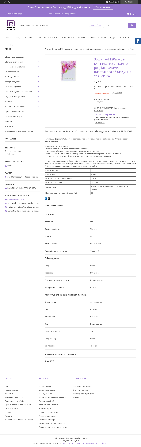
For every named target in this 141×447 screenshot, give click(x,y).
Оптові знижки (67, 37)
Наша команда (11, 390)
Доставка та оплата (48, 37)
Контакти (124, 37)
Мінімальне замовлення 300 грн (92, 37)
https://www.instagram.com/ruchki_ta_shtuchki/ (37, 207)
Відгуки (113, 37)
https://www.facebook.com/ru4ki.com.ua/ (34, 203)
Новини (8, 121)
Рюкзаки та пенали (47, 416)
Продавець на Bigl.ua (70, 441)
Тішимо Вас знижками (82, 386)
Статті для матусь (80, 390)
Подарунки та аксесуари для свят (53, 427)
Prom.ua (84, 438)
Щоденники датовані (14, 57)
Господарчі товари (13, 116)
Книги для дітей (12, 76)
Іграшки (8, 101)
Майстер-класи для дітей (83, 393)
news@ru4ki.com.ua (15, 199)
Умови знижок (103, 7)
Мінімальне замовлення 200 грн (19, 419)
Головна (8, 37)
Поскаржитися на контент (73, 443)
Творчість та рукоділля (15, 106)
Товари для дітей (12, 81)
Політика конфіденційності (97, 443)
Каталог (28, 37)
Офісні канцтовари (47, 390)
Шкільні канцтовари (14, 62)
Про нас (8, 386)
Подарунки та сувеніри (15, 96)
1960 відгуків (114, 2)
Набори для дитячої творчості (52, 423)
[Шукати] (132, 25)
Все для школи (45, 386)
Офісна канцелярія (13, 86)
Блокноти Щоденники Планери (18, 91)
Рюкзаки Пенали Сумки (15, 67)
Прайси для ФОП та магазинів (18, 404)
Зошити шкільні (12, 72)
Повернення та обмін (14, 401)
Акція (18, 37)
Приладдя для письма (14, 111)
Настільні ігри (45, 408)
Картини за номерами (48, 404)
